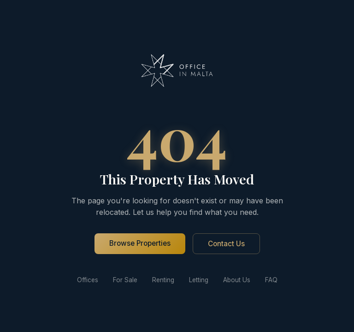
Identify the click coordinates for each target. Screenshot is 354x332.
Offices (87, 280)
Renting (163, 280)
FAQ (271, 280)
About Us (236, 280)
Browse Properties (140, 243)
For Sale (125, 280)
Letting (198, 280)
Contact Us (226, 243)
